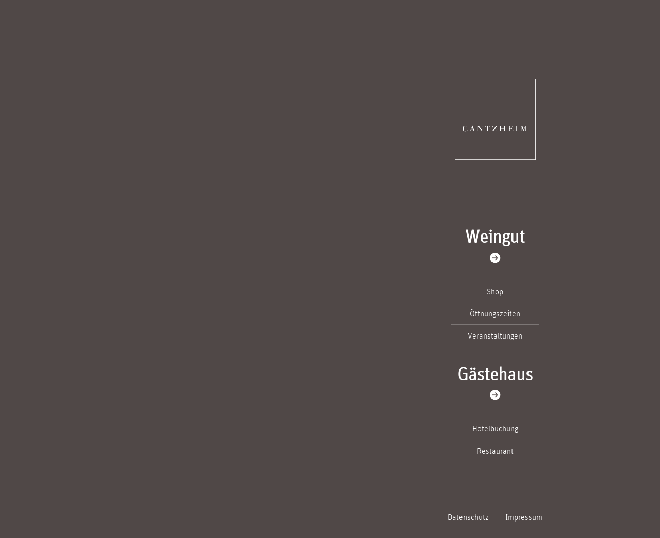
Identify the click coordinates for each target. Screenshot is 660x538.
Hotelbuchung (495, 428)
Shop (495, 291)
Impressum (523, 517)
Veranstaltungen (495, 335)
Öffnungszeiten (495, 313)
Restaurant (495, 451)
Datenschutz (468, 517)
